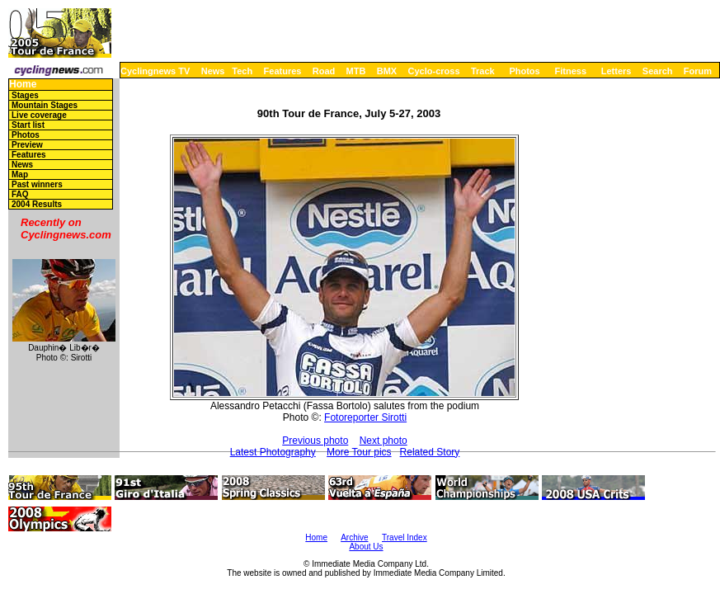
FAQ (20, 194)
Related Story (430, 452)
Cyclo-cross (434, 71)
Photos (524, 71)
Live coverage (39, 115)
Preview (27, 144)
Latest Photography (273, 452)
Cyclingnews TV (155, 71)
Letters (616, 71)
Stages (25, 95)
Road (324, 71)
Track (483, 71)
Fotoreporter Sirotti (365, 417)
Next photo (383, 440)
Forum (698, 71)
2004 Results (37, 204)
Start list (28, 125)
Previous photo (315, 440)
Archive (354, 537)
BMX (387, 71)
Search (657, 71)
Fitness (570, 71)
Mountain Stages (45, 105)
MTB (356, 71)
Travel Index (404, 537)
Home (22, 84)
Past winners (37, 184)
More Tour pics (359, 452)
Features (283, 71)
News (213, 71)
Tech (242, 71)
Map (20, 174)
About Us (366, 546)
